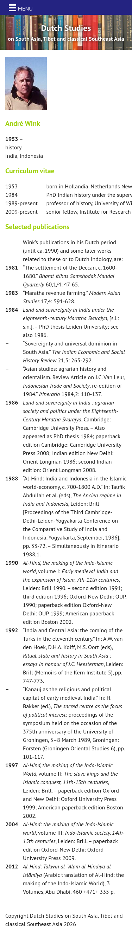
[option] (66, 32)
